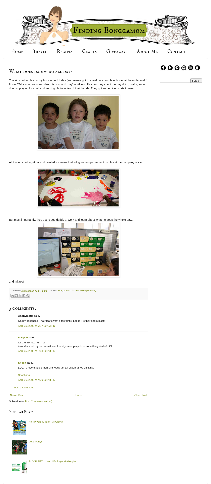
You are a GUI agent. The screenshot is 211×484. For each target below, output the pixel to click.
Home (17, 52)
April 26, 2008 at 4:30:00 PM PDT (37, 379)
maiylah (23, 337)
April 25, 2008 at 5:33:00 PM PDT (37, 350)
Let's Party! (35, 441)
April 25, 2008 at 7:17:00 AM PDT (37, 325)
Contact (176, 52)
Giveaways (116, 52)
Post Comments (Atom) (38, 401)
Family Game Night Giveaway (46, 421)
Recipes (65, 52)
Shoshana (24, 375)
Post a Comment (24, 387)
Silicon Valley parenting (84, 290)
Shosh (22, 362)
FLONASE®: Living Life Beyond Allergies (52, 461)
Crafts (89, 52)
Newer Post (17, 395)
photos (67, 290)
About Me (147, 52)
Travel (40, 52)
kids (60, 290)
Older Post (140, 395)
